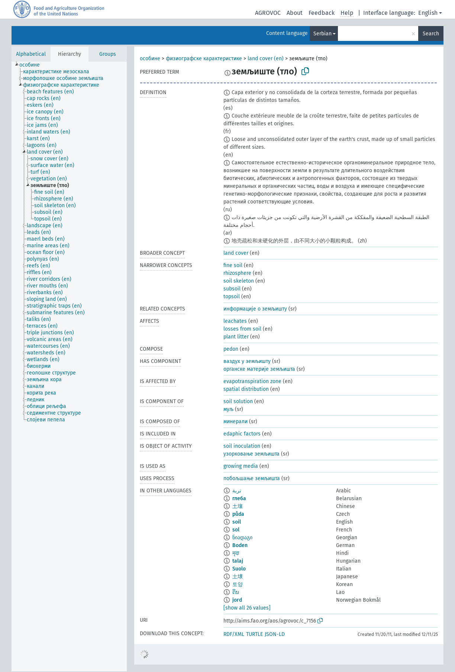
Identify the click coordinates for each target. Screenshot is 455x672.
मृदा (235, 553)
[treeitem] (32, 65)
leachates (235, 321)
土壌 (237, 576)
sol (235, 530)
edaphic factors (242, 434)
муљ (228, 409)
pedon (230, 349)
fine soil (232, 265)
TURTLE (254, 634)
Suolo (239, 569)
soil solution (238, 401)
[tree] (69, 366)
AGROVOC (268, 12)
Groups (107, 54)
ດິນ (235, 592)
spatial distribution (246, 389)
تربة (236, 491)
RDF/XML (233, 634)
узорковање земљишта (251, 454)
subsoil (232, 289)
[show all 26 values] (247, 608)
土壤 (237, 506)
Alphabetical (31, 54)
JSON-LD (275, 634)
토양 (237, 584)
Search (431, 33)
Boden (240, 545)
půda (238, 514)
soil (236, 522)
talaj (237, 561)
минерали (235, 421)
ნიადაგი (242, 537)
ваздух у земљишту (247, 361)
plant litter (236, 337)
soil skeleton (238, 281)
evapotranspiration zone (252, 381)
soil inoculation (241, 446)
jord (237, 600)
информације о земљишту (255, 309)
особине (150, 58)
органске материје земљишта (259, 369)
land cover (235, 253)
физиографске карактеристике (204, 58)
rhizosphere (237, 273)
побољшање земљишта (251, 478)
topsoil (231, 296)
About (295, 12)
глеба (239, 498)
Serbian (322, 33)
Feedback (322, 12)
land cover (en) (266, 58)
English (428, 12)
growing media (240, 466)
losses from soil (242, 329)
